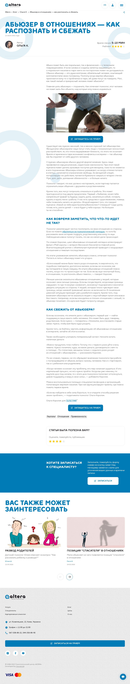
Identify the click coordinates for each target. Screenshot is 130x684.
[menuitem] (33, 607)
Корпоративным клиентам (15, 614)
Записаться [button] (103, 481)
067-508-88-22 (15, 633)
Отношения (63, 417)
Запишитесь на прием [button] (85, 139)
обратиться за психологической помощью (83, 232)
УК (105, 5)
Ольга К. (23, 46)
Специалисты (10, 611)
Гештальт (51, 417)
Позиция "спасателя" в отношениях (95, 551)
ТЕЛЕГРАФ (71, 401)
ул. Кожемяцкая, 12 (17, 622)
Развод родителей (19, 551)
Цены (70, 611)
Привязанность (78, 417)
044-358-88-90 (29, 633)
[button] (121, 5)
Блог (69, 607)
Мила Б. (70, 561)
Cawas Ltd (20, 666)
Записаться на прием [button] (65, 643)
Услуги (7, 607)
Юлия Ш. (8, 561)
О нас (70, 614)
